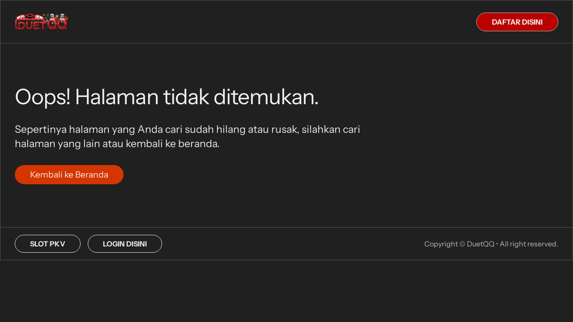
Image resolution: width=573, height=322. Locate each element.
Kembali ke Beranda (69, 174)
